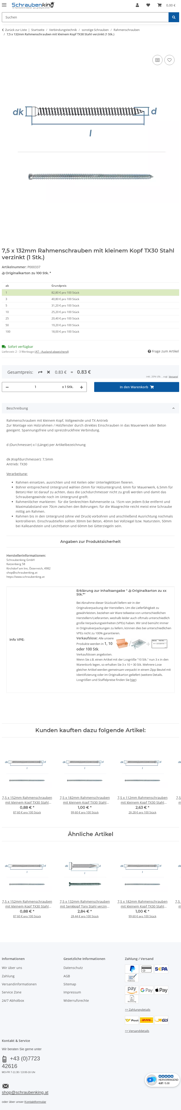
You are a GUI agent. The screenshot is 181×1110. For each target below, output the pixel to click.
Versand (59, 1096)
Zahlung (8, 959)
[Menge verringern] (7, 370)
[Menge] (35, 370)
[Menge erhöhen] (81, 370)
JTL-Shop (158, 1107)
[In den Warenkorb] (5, 48)
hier (133, 663)
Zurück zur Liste (16, 30)
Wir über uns (12, 951)
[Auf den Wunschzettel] (169, 60)
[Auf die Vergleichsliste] (157, 60)
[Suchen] (174, 17)
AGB (66, 959)
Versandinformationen (19, 967)
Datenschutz (73, 951)
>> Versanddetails (137, 1014)
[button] (137, 5)
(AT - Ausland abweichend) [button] (52, 352)
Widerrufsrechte (76, 983)
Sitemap (69, 967)
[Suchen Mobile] (85, 17)
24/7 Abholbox (13, 983)
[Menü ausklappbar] (4, 3)
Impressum (72, 975)
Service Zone (11, 975)
